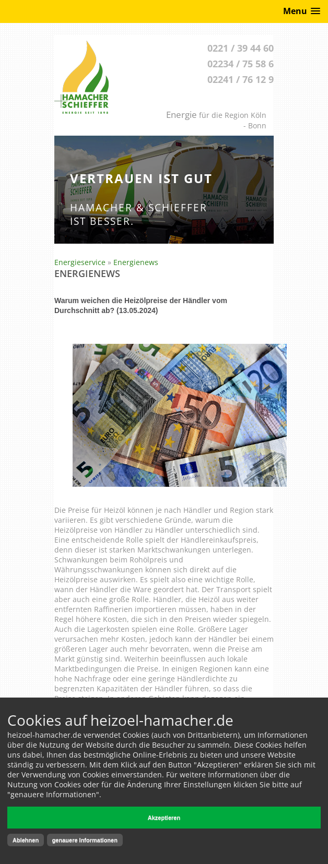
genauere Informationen (85, 840)
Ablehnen (26, 840)
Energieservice (80, 262)
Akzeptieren (164, 817)
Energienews (135, 262)
